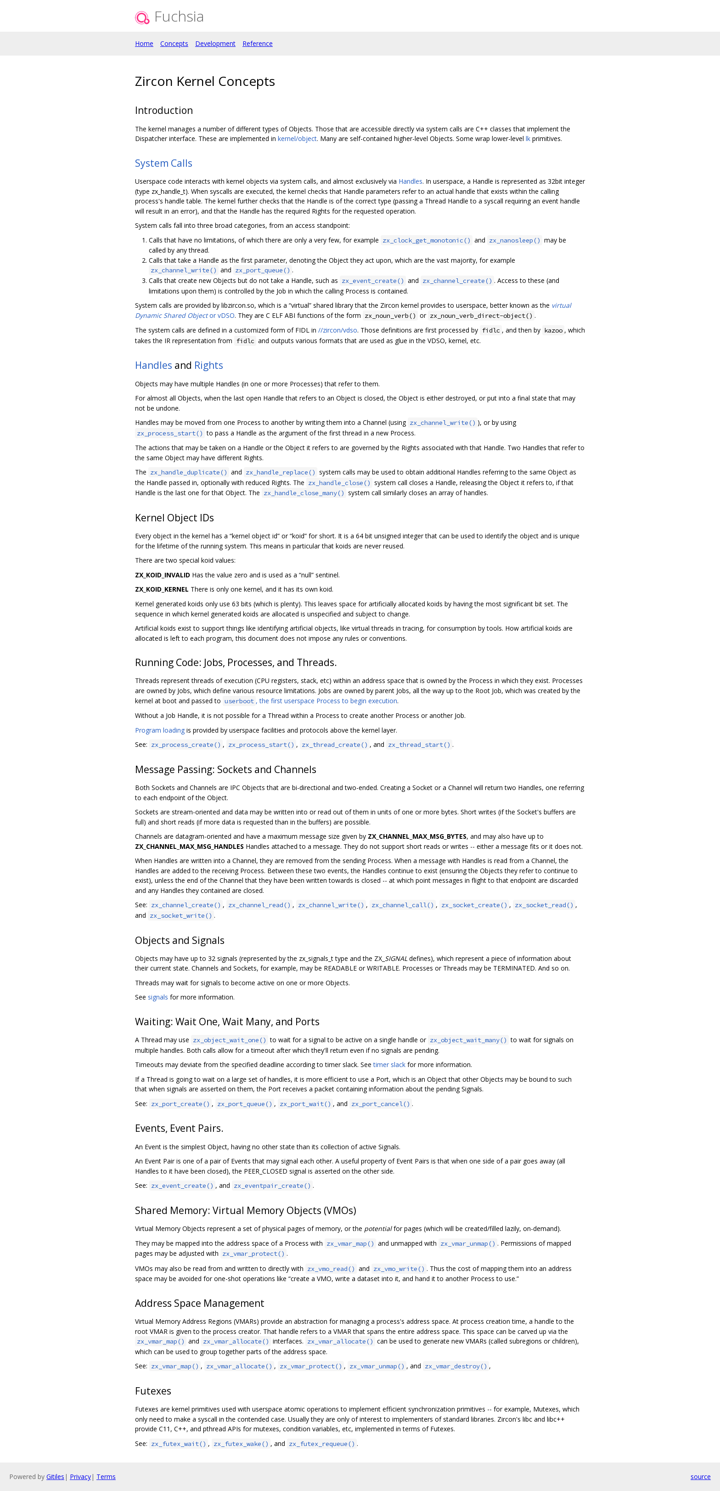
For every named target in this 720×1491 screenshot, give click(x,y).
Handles (410, 181)
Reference (257, 43)
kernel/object (297, 138)
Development (215, 43)
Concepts (174, 43)
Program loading (160, 730)
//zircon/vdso (337, 330)
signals (158, 997)
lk (528, 138)
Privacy (80, 1476)
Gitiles (55, 1476)
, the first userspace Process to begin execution (310, 700)
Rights (208, 365)
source (701, 1476)
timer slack (389, 1064)
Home (144, 43)
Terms (106, 1476)
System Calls (163, 163)
